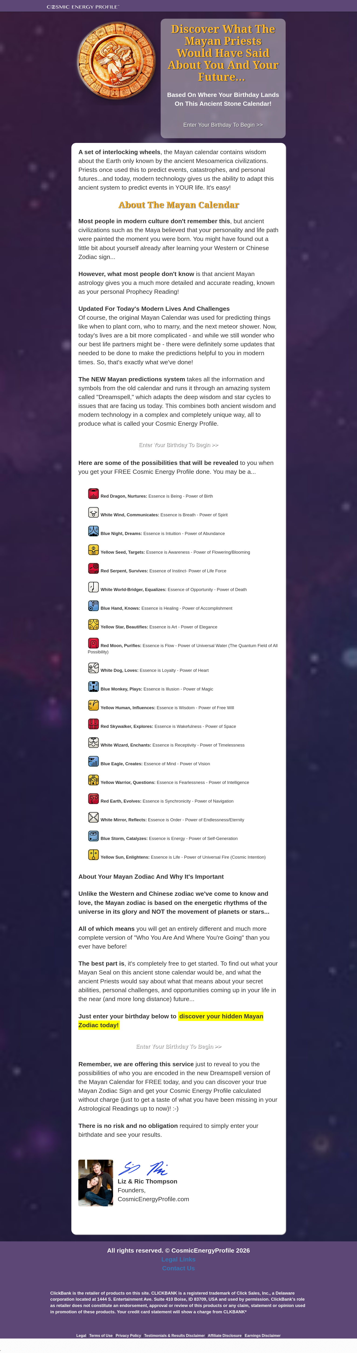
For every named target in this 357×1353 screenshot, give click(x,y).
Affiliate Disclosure (225, 1336)
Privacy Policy (128, 1336)
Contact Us (178, 1268)
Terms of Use (101, 1336)
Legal (81, 1336)
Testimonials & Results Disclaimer (174, 1336)
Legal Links (178, 1259)
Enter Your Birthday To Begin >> (223, 125)
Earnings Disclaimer (263, 1336)
